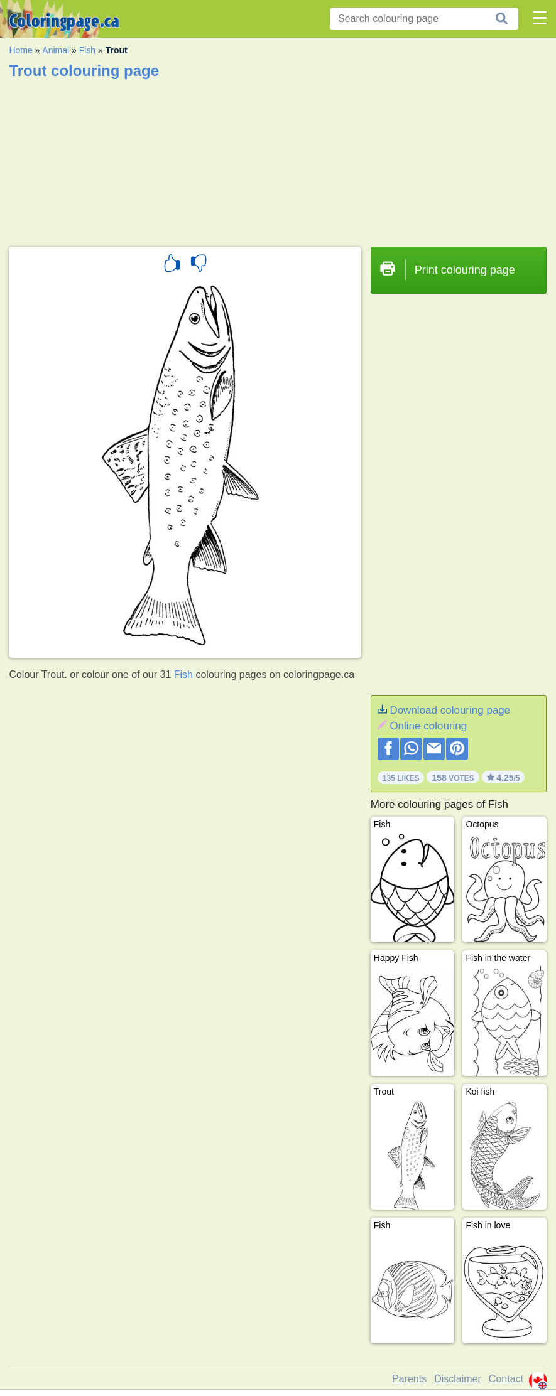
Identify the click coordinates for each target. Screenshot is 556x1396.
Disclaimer (457, 1378)
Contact (506, 1378)
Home (20, 50)
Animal (55, 50)
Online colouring (428, 726)
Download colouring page (450, 710)
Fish (87, 50)
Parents (409, 1378)
